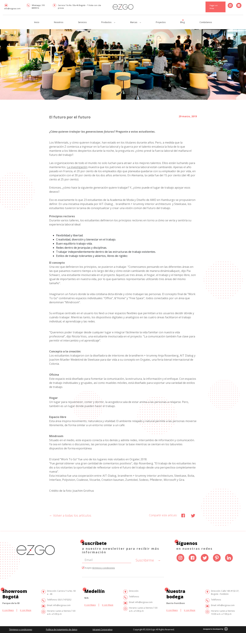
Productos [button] (108, 22)
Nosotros (58, 22)
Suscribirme (148, 560)
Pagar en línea (214, 7)
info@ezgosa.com (12, 6)
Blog (182, 22)
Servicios (82, 22)
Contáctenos (206, 22)
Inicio (36, 22)
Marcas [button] (135, 22)
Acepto (98, 567)
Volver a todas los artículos (70, 515)
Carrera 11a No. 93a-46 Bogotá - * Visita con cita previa (76, 6)
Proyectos (161, 22)
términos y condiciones (103, 567)
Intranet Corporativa (102, 629)
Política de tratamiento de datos (61, 629)
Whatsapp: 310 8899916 (35, 6)
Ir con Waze (25, 610)
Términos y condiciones (20, 629)
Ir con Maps (8, 610)
